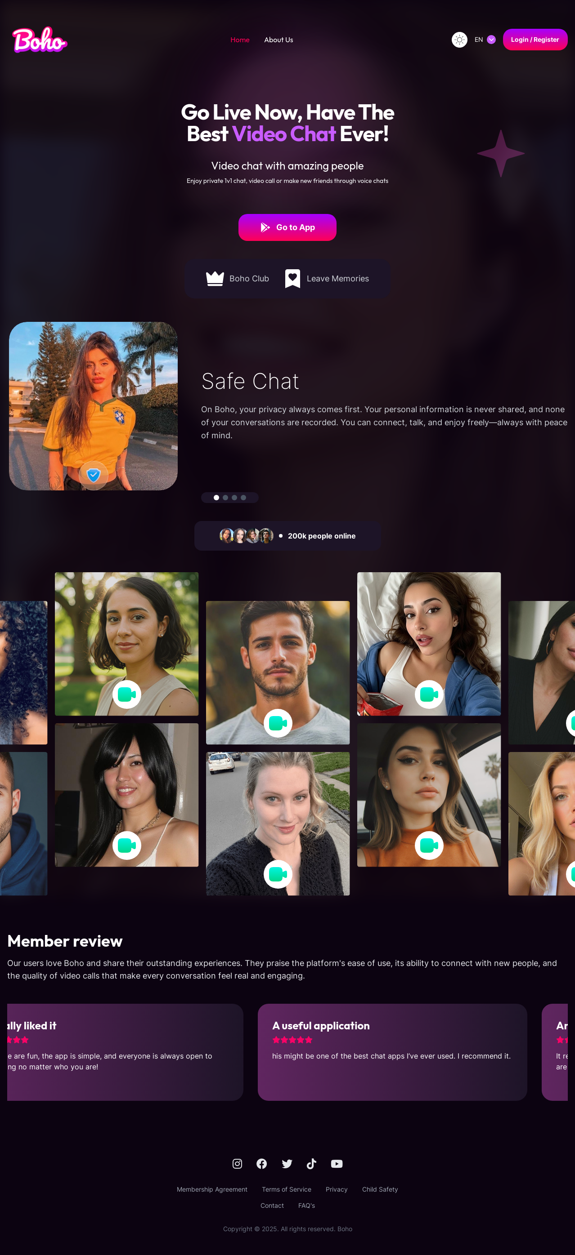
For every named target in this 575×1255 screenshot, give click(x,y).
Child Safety (380, 1189)
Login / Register (535, 39)
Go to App (287, 227)
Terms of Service (286, 1189)
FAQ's (306, 1205)
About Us (278, 39)
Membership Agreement (212, 1189)
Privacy (337, 1189)
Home (240, 39)
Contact (272, 1205)
